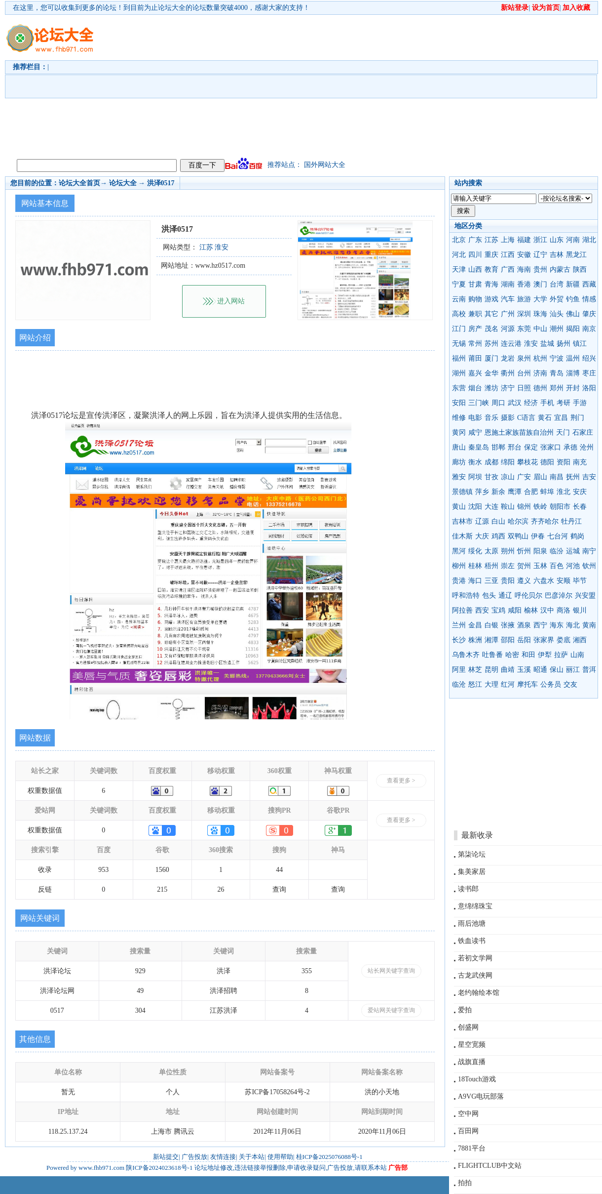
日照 (524, 388)
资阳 (563, 462)
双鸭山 (518, 536)
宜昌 (561, 417)
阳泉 (540, 551)
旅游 (524, 299)
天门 (563, 432)
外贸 (557, 299)
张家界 (543, 640)
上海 (508, 240)
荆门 (577, 417)
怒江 (475, 684)
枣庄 (589, 373)
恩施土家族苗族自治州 (519, 432)
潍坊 (491, 388)
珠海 (540, 314)
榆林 (531, 610)
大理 (491, 684)
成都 (491, 462)
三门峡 (478, 403)
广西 (508, 269)
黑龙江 (576, 254)
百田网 (468, 1131)
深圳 (524, 314)
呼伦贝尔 (528, 595)
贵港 (459, 580)
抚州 (573, 477)
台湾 (557, 284)
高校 (459, 314)
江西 (508, 254)
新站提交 (166, 1156)
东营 (459, 388)
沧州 (587, 447)
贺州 (524, 566)
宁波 (557, 358)
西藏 (589, 284)
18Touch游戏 (477, 1079)
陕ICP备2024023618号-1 (159, 1167)
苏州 (491, 343)
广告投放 (194, 1156)
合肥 (531, 491)
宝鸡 (498, 610)
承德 (570, 447)
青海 (491, 284)
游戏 (491, 299)
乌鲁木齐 (466, 655)
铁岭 (540, 506)
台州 (524, 373)
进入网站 (231, 301)
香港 (524, 284)
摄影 (508, 417)
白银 (491, 625)
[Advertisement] (311, 84)
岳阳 (524, 640)
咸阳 (515, 610)
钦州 (589, 566)
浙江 (540, 240)
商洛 (563, 610)
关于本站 (251, 1156)
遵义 (524, 580)
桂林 (475, 566)
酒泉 (524, 625)
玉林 (540, 566)
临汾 (557, 551)
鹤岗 (577, 536)
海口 (475, 580)
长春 (580, 506)
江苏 (491, 240)
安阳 (459, 403)
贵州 (540, 269)
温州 (573, 358)
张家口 (550, 447)
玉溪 (524, 669)
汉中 (547, 610)
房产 (475, 328)
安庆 (580, 491)
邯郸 (498, 447)
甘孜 (491, 477)
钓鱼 (573, 299)
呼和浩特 (466, 595)
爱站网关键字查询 (391, 1010)
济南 (540, 373)
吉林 (557, 254)
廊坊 (459, 462)
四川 (475, 254)
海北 (573, 625)
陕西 (580, 269)
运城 (573, 551)
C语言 (526, 417)
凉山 (508, 477)
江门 (459, 328)
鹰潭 (515, 491)
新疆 (573, 284)
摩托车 (527, 684)
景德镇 (462, 491)
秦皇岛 (478, 447)
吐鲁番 (492, 655)
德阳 (547, 462)
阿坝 (475, 477)
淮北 (563, 491)
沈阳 (475, 506)
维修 (459, 417)
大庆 (482, 536)
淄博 (573, 373)
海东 (557, 625)
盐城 (547, 343)
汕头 (557, 314)
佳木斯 (462, 536)
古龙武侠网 (475, 975)
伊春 (538, 536)
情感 (589, 299)
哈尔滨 (518, 521)
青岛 (557, 373)
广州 (508, 314)
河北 (459, 254)
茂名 (491, 328)
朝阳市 (560, 506)
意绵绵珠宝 (475, 906)
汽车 (508, 299)
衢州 (508, 373)
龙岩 (508, 358)
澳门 (540, 284)
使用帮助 (280, 1156)
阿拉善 (462, 610)
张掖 (508, 625)
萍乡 (482, 491)
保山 (557, 669)
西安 (482, 610)
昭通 (540, 669)
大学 (540, 299)
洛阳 (589, 388)
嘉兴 (475, 373)
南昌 (557, 477)
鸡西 (498, 536)
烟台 (475, 388)
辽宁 (540, 254)
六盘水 (543, 580)
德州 (540, 388)
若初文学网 (475, 958)
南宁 (589, 551)
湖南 (508, 284)
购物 (475, 299)
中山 (540, 328)
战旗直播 (472, 1062)
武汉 (515, 403)
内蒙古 (560, 269)
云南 (459, 299)
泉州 (524, 358)
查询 (279, 889)
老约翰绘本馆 (478, 992)
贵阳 (508, 580)
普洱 (589, 669)
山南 (577, 655)
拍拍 (465, 1183)
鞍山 (508, 506)
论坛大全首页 (79, 183)
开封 (573, 388)
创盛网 (468, 1027)
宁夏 (459, 284)
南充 (580, 462)
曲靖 (508, 669)
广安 (524, 477)
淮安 (531, 343)
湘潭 (491, 640)
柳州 (459, 566)
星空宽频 (472, 1044)
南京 (589, 328)
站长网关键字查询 (391, 970)
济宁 (508, 388)
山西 (475, 269)
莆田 (475, 358)
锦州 (524, 506)
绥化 (475, 551)
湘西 (580, 640)
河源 (508, 328)
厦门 (491, 358)
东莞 (524, 328)
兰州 (459, 625)
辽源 (482, 521)
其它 (491, 314)
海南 (524, 269)
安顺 (563, 580)
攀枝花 (527, 462)
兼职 (475, 314)
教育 (491, 269)
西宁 (540, 625)
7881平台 (472, 1148)
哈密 (512, 655)
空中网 (468, 1113)
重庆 (491, 254)
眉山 (540, 477)
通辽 (505, 595)
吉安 (589, 477)
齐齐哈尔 (545, 521)
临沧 (459, 684)
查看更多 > (401, 780)
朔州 (508, 551)
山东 (557, 240)
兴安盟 (585, 595)
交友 (570, 684)
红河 (508, 684)
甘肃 (475, 284)
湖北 (589, 240)
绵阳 (508, 462)
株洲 (475, 640)
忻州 (524, 551)
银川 (580, 610)
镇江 (580, 343)
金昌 (475, 625)
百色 (557, 566)
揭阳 (573, 328)
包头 (489, 595)
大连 (491, 506)
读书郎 (468, 889)
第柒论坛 (472, 854)
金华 (491, 373)
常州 (475, 343)
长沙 (459, 640)
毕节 (580, 580)
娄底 (563, 640)
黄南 (589, 625)
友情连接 (223, 1156)
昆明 (491, 669)
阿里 (459, 669)
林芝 (475, 669)
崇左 (508, 566)
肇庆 (589, 314)
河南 (573, 240)
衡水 (475, 462)
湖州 (459, 373)
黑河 (459, 551)
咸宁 (475, 432)
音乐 (491, 417)
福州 (459, 358)
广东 (475, 240)
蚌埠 (547, 491)
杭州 (540, 358)
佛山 (573, 314)
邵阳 (508, 640)
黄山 (459, 506)
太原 (491, 551)
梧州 (491, 566)
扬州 (563, 343)
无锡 (459, 343)
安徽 (524, 254)
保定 (531, 447)
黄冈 (459, 432)
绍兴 (589, 358)
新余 (498, 491)
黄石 (545, 417)
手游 (580, 403)
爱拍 (465, 1010)
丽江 (573, 669)
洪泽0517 (161, 183)
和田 (528, 655)
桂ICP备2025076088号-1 (329, 1156)
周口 (498, 403)
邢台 (515, 447)
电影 (475, 417)
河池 (573, 566)
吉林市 (462, 521)
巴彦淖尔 (558, 595)
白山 (498, 521)
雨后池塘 (472, 923)
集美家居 (472, 871)
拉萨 (561, 655)
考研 (563, 403)
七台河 (557, 536)
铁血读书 (472, 941)
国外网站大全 (324, 164)
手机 (547, 403)
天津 (459, 269)
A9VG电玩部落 (481, 1096)
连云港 (511, 343)
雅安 (459, 477)
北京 (459, 240)
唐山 (459, 447)
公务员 (550, 684)
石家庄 (582, 432)
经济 (531, 403)
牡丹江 (571, 521)
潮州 (557, 328)
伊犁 (545, 655)
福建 (524, 240)
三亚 (491, 580)
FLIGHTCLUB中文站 (490, 1165)
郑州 (557, 388)
